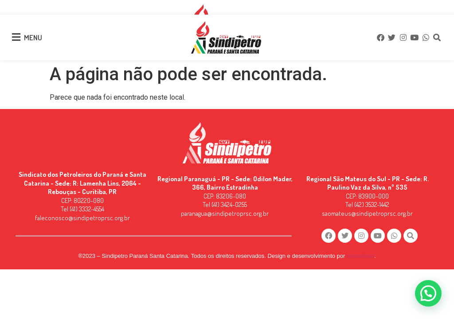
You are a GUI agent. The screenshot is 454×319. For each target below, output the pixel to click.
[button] (428, 293)
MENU (33, 37)
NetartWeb (360, 256)
